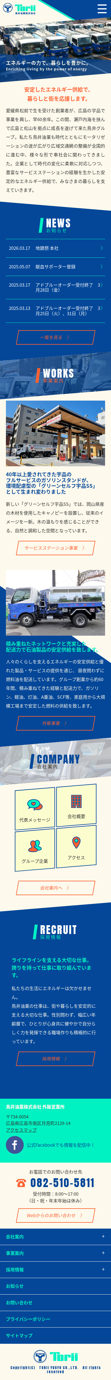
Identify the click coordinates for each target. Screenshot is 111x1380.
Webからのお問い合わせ (51, 1215)
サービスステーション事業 (51, 547)
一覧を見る (51, 337)
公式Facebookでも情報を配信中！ (61, 1145)
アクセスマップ (21, 1130)
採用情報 (51, 1058)
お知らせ (15, 1286)
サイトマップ (19, 1335)
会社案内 (15, 1236)
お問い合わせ (19, 1302)
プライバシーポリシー (28, 1319)
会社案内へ (51, 888)
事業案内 (15, 1253)
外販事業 (51, 723)
